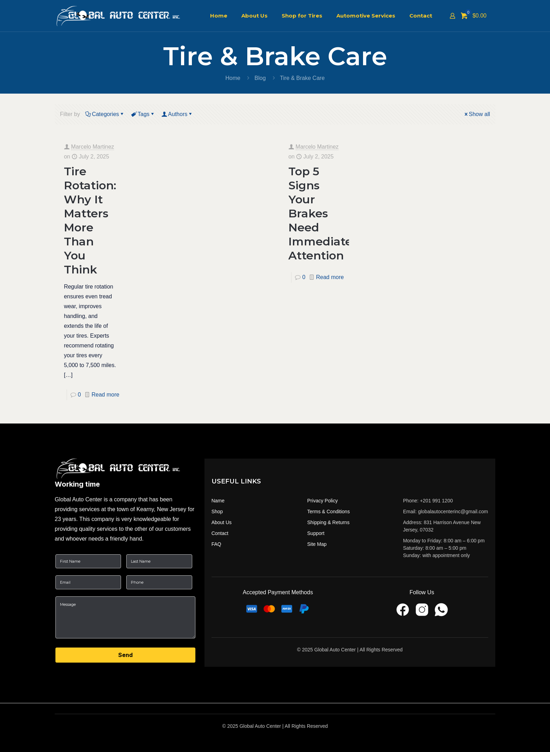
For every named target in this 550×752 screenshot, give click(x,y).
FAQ (216, 544)
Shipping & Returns (328, 522)
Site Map (317, 544)
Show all (476, 114)
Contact (220, 533)
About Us (222, 522)
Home (232, 78)
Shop (217, 511)
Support (315, 533)
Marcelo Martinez (92, 147)
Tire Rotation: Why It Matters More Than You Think (90, 220)
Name (218, 500)
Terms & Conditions (328, 511)
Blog (260, 78)
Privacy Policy (322, 500)
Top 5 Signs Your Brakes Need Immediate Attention (320, 213)
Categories (105, 114)
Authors (177, 114)
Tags (143, 114)
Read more (105, 395)
